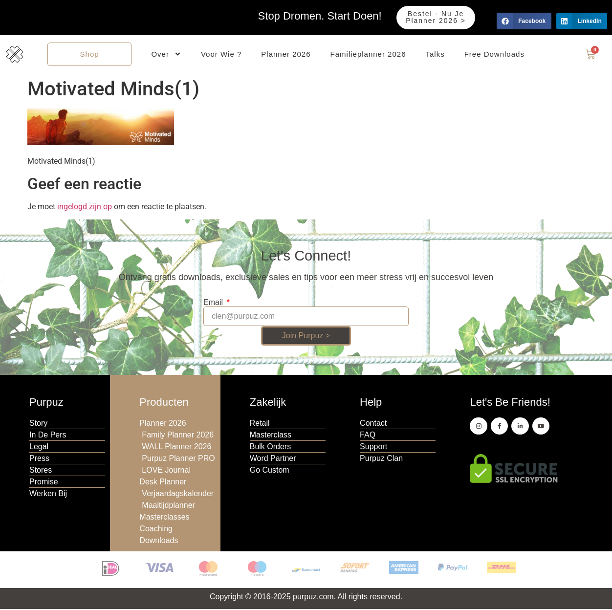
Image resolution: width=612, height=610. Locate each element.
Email (214, 303)
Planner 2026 (285, 54)
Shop (89, 54)
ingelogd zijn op (84, 207)
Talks (434, 54)
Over (166, 55)
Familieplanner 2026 (368, 54)
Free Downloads (494, 54)
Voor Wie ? (221, 54)
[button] (524, 21)
